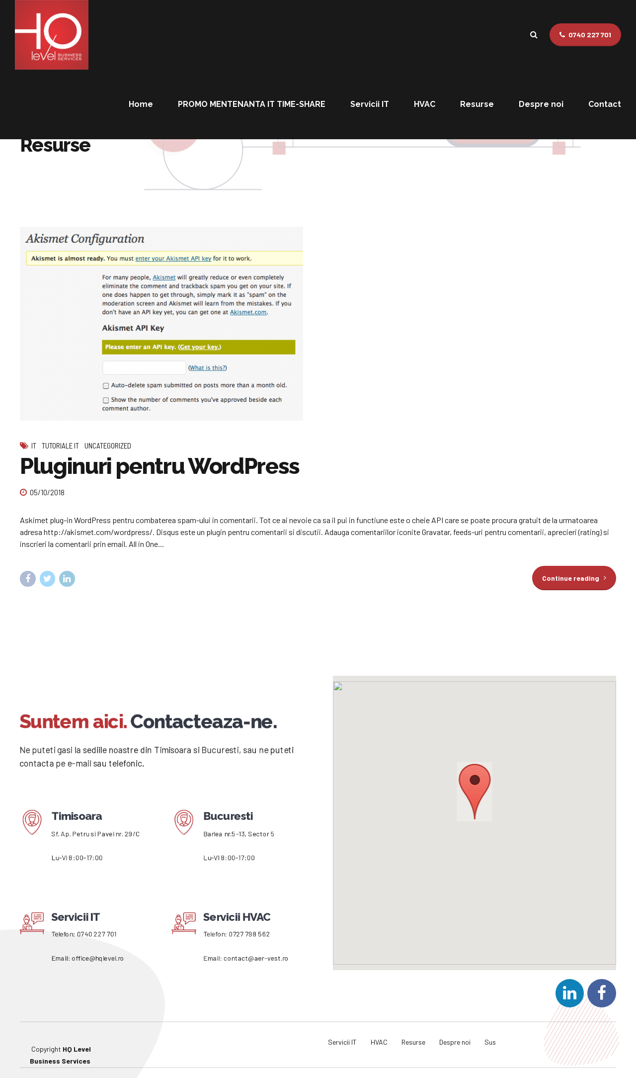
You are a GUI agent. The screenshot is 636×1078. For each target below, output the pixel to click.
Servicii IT (369, 104)
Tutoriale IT (60, 445)
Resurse (477, 104)
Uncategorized (107, 445)
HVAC (424, 104)
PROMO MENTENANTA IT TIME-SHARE (251, 104)
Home (141, 104)
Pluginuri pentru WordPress (160, 466)
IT (33, 445)
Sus (490, 1031)
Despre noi (541, 104)
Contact (604, 104)
